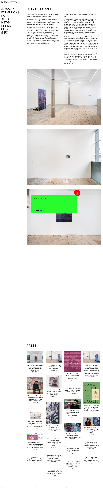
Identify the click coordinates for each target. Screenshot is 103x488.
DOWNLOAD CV (68, 64)
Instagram (62, 487)
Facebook (31, 487)
